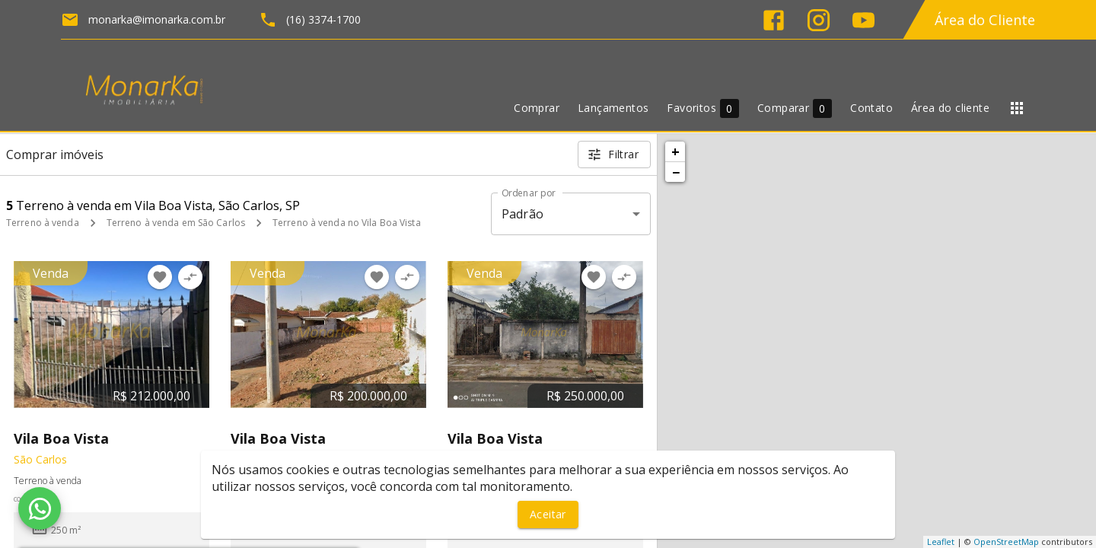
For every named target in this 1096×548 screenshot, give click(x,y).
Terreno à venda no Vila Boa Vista (346, 222)
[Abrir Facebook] (773, 20)
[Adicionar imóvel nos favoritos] (160, 277)
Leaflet (940, 541)
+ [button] (675, 151)
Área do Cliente (985, 20)
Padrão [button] (522, 214)
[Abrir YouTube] (863, 20)
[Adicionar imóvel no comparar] (190, 277)
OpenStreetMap (1006, 541)
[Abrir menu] (1017, 108)
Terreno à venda (42, 222)
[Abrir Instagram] (818, 20)
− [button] (676, 172)
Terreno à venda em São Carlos (176, 222)
